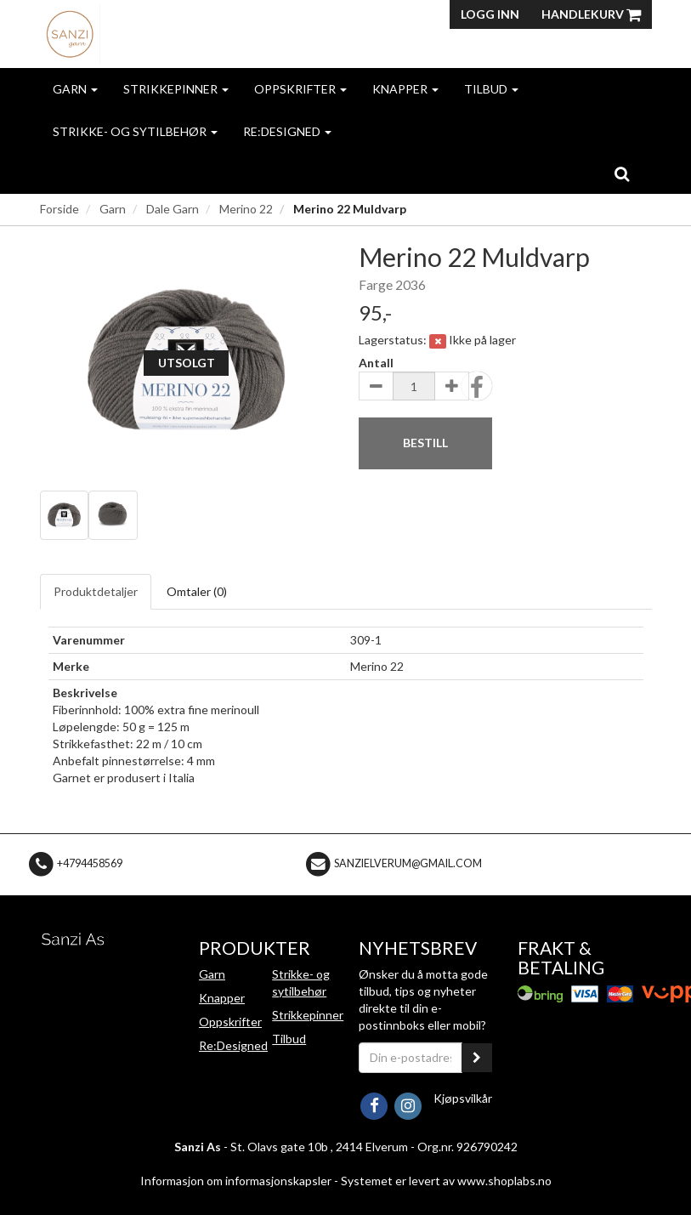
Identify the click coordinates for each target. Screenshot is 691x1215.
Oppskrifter (300, 89)
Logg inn (490, 14)
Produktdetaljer (96, 591)
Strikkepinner (176, 89)
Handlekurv (591, 14)
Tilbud (491, 89)
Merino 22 (246, 209)
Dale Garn (172, 209)
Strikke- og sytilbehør (135, 131)
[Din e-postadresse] (411, 1057)
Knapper (405, 89)
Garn (75, 89)
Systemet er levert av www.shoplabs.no (446, 1180)
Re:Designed (287, 131)
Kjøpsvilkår (462, 1098)
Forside (59, 209)
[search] (621, 173)
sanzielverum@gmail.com (408, 863)
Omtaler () (197, 591)
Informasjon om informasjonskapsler (235, 1180)
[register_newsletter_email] (477, 1057)
